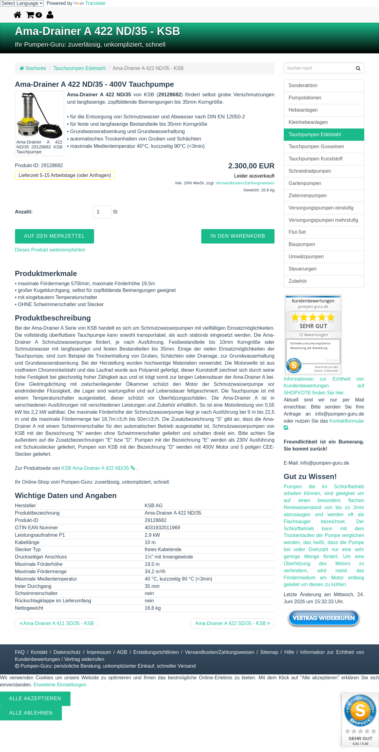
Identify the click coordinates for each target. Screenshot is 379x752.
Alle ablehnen (31, 713)
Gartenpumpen (305, 183)
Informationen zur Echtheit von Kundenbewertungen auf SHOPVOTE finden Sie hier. (324, 386)
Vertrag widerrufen (84, 659)
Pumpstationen (305, 97)
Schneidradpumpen (310, 171)
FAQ (20, 652)
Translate (89, 3)
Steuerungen (303, 268)
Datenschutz (67, 652)
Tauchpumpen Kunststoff (316, 158)
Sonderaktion (303, 85)
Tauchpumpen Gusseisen (316, 146)
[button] (34, 14)
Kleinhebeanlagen (308, 122)
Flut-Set (297, 232)
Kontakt (39, 652)
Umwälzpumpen (306, 256)
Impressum (99, 652)
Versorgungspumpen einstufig (321, 207)
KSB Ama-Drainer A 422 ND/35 (98, 468)
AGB (122, 652)
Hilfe (289, 652)
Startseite (33, 68)
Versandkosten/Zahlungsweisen (245, 183)
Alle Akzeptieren (35, 698)
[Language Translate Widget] (22, 3)
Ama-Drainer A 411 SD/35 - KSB (57, 623)
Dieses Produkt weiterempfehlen (50, 249)
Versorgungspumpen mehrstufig (323, 220)
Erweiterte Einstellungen (59, 684)
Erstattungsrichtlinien (156, 652)
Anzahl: (24, 211)
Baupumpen (302, 244)
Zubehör (298, 281)
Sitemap (269, 652)
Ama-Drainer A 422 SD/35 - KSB (232, 623)
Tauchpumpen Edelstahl (79, 68)
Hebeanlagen (303, 110)
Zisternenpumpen (308, 195)
